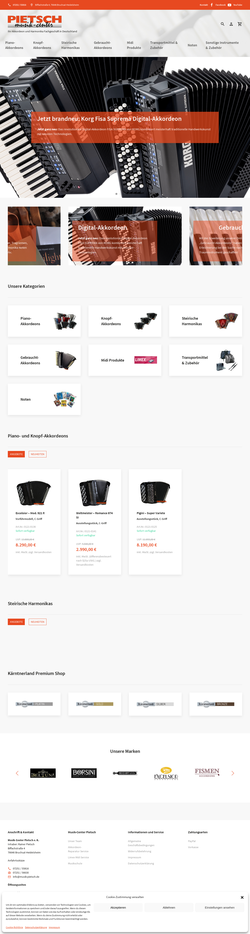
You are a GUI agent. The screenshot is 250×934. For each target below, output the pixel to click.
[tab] (116, 194)
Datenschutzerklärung (36, 927)
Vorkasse (193, 847)
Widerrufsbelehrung (139, 851)
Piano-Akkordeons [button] (14, 45)
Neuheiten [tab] (37, 454)
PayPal (192, 841)
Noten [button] (192, 45)
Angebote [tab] (16, 454)
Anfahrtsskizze (16, 860)
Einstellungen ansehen (220, 907)
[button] (242, 897)
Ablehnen (169, 907)
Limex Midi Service (78, 857)
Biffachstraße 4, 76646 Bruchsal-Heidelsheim (57, 4)
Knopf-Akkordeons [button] (42, 45)
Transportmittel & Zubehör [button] (164, 45)
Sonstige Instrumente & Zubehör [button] (222, 45)
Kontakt (204, 4)
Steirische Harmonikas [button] (70, 45)
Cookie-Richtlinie (14, 927)
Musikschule (75, 863)
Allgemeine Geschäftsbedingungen (139, 843)
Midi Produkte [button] (134, 45)
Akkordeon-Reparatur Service (78, 849)
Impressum (54, 927)
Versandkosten (43, 552)
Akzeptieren (118, 907)
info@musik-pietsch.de (26, 876)
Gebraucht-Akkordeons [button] (103, 45)
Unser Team (75, 841)
